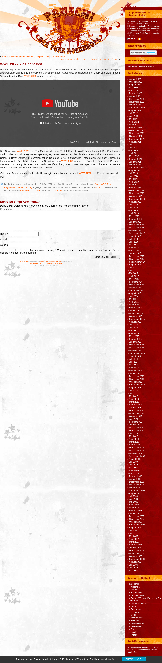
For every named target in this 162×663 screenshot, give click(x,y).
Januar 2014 (135, 373)
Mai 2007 (133, 536)
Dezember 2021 (136, 130)
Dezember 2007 (136, 516)
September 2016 (137, 290)
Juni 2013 (134, 393)
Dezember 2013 (136, 376)
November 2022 (136, 102)
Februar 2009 (135, 476)
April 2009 (134, 470)
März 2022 (134, 125)
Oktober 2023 (135, 82)
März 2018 (134, 250)
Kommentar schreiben (30, 190)
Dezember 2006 (136, 550)
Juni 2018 (134, 242)
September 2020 (137, 167)
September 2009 (137, 456)
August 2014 (135, 356)
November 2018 (136, 227)
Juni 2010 (134, 433)
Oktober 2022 (135, 105)
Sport (133, 632)
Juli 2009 (133, 462)
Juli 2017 (133, 267)
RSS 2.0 (99, 187)
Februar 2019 (135, 219)
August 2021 (135, 142)
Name (4, 233)
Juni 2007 (134, 533)
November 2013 (136, 379)
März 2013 (134, 402)
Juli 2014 (133, 359)
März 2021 (134, 156)
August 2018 (135, 236)
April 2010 (134, 439)
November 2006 (136, 553)
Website (4, 245)
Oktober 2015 (135, 316)
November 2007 (136, 519)
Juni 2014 (134, 362)
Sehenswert (136, 626)
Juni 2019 (134, 207)
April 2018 (134, 247)
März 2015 (134, 336)
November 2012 (136, 413)
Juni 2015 (134, 327)
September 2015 (137, 319)
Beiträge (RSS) (35, 263)
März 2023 (134, 90)
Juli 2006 (133, 565)
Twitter (134, 635)
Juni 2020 (134, 176)
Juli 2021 (133, 145)
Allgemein (135, 587)
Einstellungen (133, 659)
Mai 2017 (133, 273)
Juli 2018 (133, 239)
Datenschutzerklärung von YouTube (70, 117)
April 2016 (134, 302)
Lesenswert (136, 612)
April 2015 (134, 333)
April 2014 (134, 367)
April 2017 (134, 276)
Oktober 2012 (135, 416)
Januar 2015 (135, 342)
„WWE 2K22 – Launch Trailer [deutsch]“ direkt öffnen (93, 142)
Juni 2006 (134, 568)
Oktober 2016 (135, 287)
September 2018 (137, 233)
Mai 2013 (133, 396)
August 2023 (135, 85)
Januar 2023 (135, 96)
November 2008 (136, 485)
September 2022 (137, 107)
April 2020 (134, 182)
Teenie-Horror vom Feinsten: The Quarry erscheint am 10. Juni (88, 59)
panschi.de (23, 261)
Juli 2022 (133, 113)
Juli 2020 (133, 173)
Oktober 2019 (135, 196)
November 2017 (136, 259)
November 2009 (136, 450)
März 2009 (134, 473)
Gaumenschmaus (139, 603)
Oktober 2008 (135, 487)
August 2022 (135, 110)
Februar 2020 (135, 187)
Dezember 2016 (136, 285)
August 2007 (135, 527)
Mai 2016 (133, 299)
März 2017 (134, 279)
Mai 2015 (133, 330)
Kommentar (7, 209)
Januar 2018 (135, 253)
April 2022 (134, 122)
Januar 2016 (135, 310)
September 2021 (137, 139)
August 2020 (135, 170)
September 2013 (137, 385)
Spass (133, 629)
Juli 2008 (133, 496)
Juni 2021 (134, 147)
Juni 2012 (134, 419)
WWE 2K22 (30, 76)
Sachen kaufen (137, 623)
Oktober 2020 (135, 165)
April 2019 (134, 213)
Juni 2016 (134, 296)
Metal (133, 615)
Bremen (134, 590)
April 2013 (134, 399)
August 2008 (135, 493)
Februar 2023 (135, 93)
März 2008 (134, 507)
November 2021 (136, 133)
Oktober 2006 (135, 556)
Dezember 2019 (136, 190)
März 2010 (134, 442)
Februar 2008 (135, 510)
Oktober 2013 (135, 382)
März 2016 (134, 305)
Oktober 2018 (135, 230)
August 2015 (135, 322)
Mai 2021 (133, 150)
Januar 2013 (135, 407)
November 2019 (136, 193)
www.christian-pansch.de (50, 261)
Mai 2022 (133, 119)
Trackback (58, 190)
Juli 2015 (133, 325)
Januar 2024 (135, 79)
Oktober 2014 (135, 350)
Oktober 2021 (135, 136)
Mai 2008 (133, 502)
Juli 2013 (133, 390)
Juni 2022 (134, 116)
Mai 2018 (133, 245)
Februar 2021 (135, 159)
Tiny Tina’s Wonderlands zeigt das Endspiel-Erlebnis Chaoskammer (33, 57)
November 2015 (136, 313)
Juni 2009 (134, 465)
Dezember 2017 (136, 256)
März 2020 (134, 185)
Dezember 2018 (136, 225)
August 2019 (135, 202)
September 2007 (137, 525)
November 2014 (136, 347)
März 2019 (134, 216)
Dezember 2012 (136, 410)
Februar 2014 (135, 370)
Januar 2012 (135, 425)
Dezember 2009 (136, 447)
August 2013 (135, 387)
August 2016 (135, 293)
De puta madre (137, 595)
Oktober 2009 (135, 453)
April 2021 (134, 153)
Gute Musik (136, 609)
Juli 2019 (133, 205)
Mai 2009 (133, 467)
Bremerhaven (137, 592)
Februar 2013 (135, 405)
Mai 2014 (133, 365)
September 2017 (137, 262)
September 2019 (137, 199)
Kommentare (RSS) (54, 263)
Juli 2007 (133, 530)
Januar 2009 (135, 479)
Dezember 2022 (136, 99)
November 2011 (136, 427)
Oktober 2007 (135, 522)
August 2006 (135, 562)
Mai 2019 (133, 210)
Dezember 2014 (136, 345)
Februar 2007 (135, 545)
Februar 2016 (135, 307)
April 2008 (134, 505)
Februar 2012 (135, 422)
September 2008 (137, 490)
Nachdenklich (137, 618)
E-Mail (4, 239)
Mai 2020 (133, 179)
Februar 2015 (135, 339)
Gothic (134, 606)
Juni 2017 (134, 270)
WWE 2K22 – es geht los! (21, 64)
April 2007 (134, 539)
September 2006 (137, 559)
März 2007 (134, 542)
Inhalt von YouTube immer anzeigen (62, 123)
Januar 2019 (135, 222)
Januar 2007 (135, 548)
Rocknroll (135, 620)
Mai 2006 (133, 570)
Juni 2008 (134, 499)
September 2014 (137, 353)
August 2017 (135, 265)
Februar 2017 (135, 282)
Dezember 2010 (136, 430)
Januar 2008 (135, 513)
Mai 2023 (133, 87)
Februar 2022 (135, 127)
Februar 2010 (135, 445)
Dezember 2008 (136, 482)
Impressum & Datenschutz (141, 66)
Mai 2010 (133, 436)
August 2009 (135, 459)
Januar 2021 (135, 162)
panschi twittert (136, 45)
